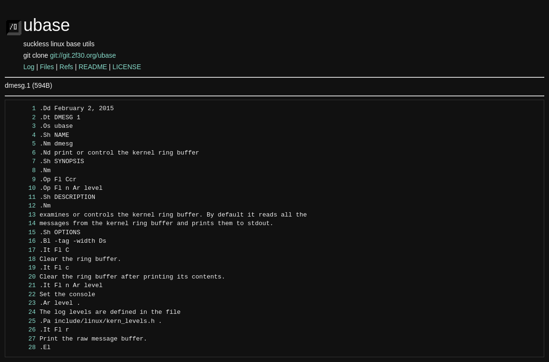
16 (23, 241)
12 (23, 206)
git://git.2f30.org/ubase (83, 55)
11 (23, 197)
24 (23, 312)
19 (23, 268)
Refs (66, 67)
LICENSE (126, 67)
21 (23, 285)
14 (23, 223)
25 (23, 321)
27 (23, 339)
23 (23, 303)
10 (23, 188)
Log (28, 67)
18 (23, 259)
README (93, 67)
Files (47, 67)
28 (23, 347)
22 (23, 294)
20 (23, 277)
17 (23, 250)
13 (23, 215)
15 (23, 232)
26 (23, 330)
